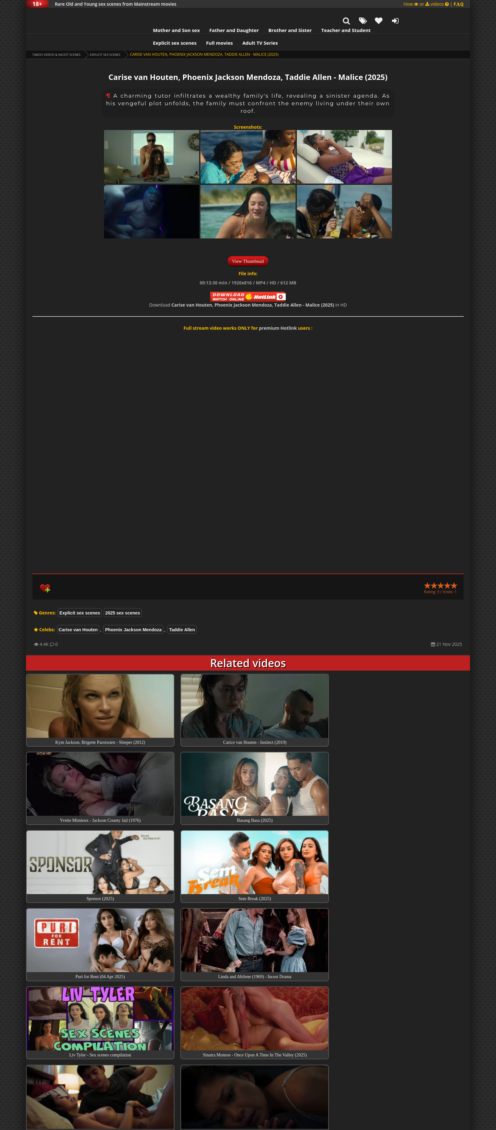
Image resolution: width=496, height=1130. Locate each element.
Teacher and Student (303, 14)
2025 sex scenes (122, 597)
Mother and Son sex (133, 14)
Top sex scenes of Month (248, 1024)
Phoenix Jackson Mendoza (133, 613)
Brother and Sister (247, 14)
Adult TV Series (217, 27)
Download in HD (248, 289)
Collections (248, 1042)
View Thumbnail (248, 245)
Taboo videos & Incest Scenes (62, 38)
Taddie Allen (182, 613)
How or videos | (433, 4)
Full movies (176, 27)
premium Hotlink (278, 312)
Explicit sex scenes (132, 27)
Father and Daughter (191, 14)
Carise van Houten (78, 613)
